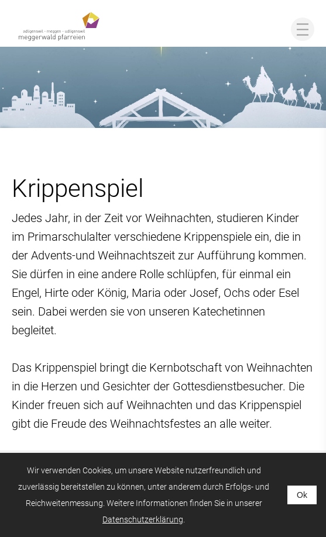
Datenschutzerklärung (142, 519)
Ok (302, 495)
